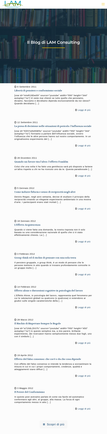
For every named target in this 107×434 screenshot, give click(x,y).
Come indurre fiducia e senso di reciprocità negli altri (44, 191)
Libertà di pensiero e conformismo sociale (38, 90)
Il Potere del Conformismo (29, 391)
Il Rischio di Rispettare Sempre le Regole (37, 323)
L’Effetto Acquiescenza (27, 224)
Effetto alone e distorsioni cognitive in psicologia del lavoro (48, 290)
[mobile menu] (103, 4)
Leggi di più (84, 110)
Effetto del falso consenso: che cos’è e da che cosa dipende (47, 359)
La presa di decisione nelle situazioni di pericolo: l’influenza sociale (52, 126)
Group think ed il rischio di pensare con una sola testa (45, 257)
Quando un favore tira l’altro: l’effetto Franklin (41, 161)
